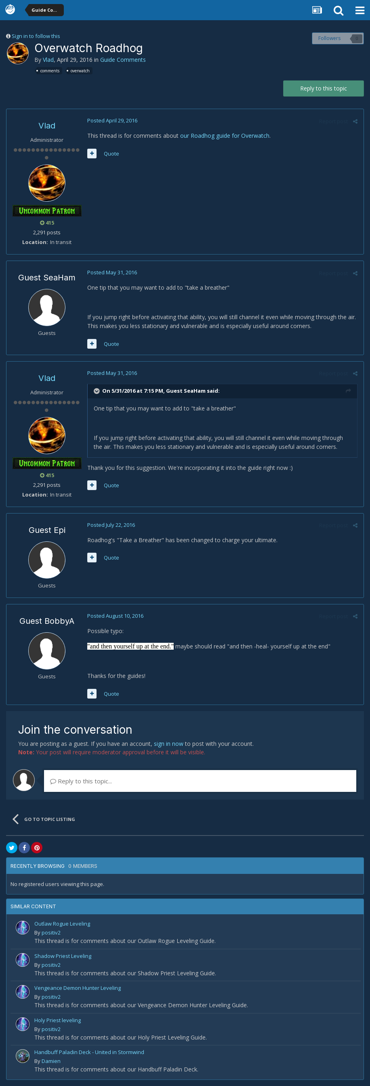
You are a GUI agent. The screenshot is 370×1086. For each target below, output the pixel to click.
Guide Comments (123, 59)
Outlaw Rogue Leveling (62, 923)
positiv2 (51, 932)
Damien (51, 1061)
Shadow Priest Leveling (62, 956)
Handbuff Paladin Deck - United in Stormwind (89, 1052)
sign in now (168, 743)
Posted (112, 120)
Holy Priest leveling (57, 1020)
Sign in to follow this (36, 36)
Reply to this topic (323, 88)
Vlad (48, 59)
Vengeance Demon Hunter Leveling (77, 987)
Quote (111, 153)
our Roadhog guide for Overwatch (224, 135)
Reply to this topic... (81, 781)
